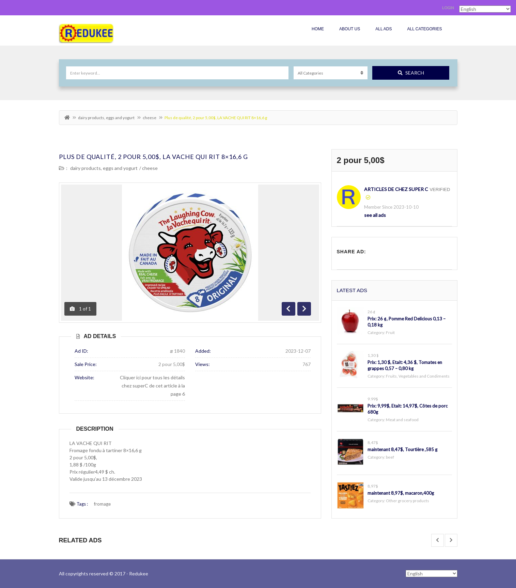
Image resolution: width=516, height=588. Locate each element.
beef (390, 457)
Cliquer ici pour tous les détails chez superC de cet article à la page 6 (152, 386)
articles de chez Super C (396, 189)
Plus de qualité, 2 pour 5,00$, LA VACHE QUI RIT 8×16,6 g (153, 156)
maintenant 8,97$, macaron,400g (401, 493)
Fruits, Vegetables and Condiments (418, 376)
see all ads (375, 215)
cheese (149, 117)
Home (318, 29)
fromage (102, 504)
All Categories (424, 29)
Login (448, 7)
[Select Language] (431, 573)
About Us (349, 29)
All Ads (383, 29)
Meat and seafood (402, 419)
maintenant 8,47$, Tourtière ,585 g (402, 449)
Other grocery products (407, 500)
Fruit (390, 332)
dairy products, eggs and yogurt (106, 117)
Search (411, 73)
